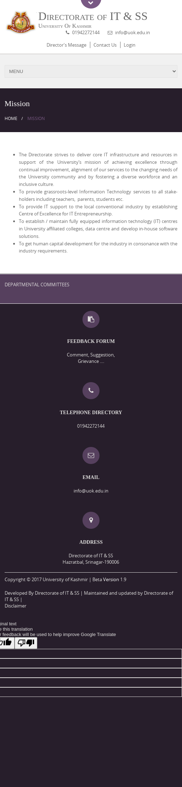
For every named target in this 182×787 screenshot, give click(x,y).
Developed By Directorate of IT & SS (42, 593)
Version (111, 579)
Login (129, 45)
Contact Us (105, 45)
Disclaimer (15, 606)
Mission (36, 118)
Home (11, 118)
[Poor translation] (26, 643)
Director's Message (66, 45)
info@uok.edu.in (132, 32)
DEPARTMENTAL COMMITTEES (37, 284)
